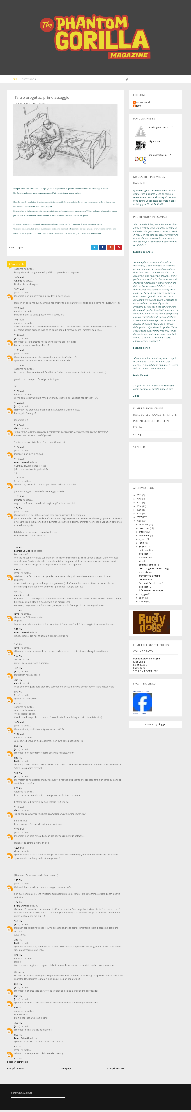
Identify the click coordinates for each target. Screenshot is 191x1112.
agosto (143, 540)
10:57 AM (19, 321)
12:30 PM (19, 830)
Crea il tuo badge (139, 715)
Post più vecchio (115, 1070)
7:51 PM (18, 681)
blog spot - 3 (145, 588)
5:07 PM (18, 612)
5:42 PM (18, 646)
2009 (139, 511)
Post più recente (15, 1070)
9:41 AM (18, 705)
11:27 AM (19, 426)
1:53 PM (18, 922)
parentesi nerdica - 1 (149, 566)
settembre (144, 537)
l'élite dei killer (145, 581)
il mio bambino (146, 552)
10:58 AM (19, 724)
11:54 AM (19, 479)
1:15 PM (18, 882)
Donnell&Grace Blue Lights (146, 660)
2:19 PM (18, 941)
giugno (143, 548)
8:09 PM (18, 1036)
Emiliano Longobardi (141, 693)
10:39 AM (19, 290)
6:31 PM (18, 997)
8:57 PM (18, 1048)
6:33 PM (18, 1009)
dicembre (144, 526)
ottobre (143, 533)
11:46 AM (19, 808)
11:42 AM (19, 460)
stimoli (142, 562)
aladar (17, 430)
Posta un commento (17, 1063)
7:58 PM (18, 1024)
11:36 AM (19, 448)
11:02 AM (19, 336)
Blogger (162, 726)
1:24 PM (18, 549)
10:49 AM (19, 309)
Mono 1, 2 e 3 (140, 666)
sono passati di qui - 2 (160, 156)
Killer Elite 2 (139, 663)
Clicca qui (138, 436)
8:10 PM (18, 759)
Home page (65, 1070)
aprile (142, 599)
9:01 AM (18, 1060)
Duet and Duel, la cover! (151, 584)
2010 (139, 508)
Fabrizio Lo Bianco (23, 552)
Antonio (18, 282)
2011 (139, 504)
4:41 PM (18, 593)
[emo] (17, 294)
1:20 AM (18, 774)
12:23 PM (19, 498)
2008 (139, 515)
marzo (142, 603)
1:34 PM (18, 904)
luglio (142, 544)
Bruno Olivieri (21, 464)
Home (12, 80)
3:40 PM (18, 956)
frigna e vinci (155, 142)
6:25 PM (18, 985)
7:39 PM (18, 669)
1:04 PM (18, 509)
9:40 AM (18, 693)
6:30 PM (18, 747)
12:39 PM (19, 849)
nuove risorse (145, 559)
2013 (139, 497)
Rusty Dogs (27, 80)
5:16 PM (18, 630)
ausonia (18, 501)
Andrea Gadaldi (144, 104)
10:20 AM (19, 279)
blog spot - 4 (145, 555)
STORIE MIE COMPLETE (145, 672)
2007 (139, 519)
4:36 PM (18, 571)
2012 (139, 500)
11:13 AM (19, 392)
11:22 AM (19, 404)
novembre (144, 530)
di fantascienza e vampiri (151, 592)
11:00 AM (19, 735)
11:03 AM (19, 367)
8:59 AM (18, 790)
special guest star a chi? (161, 129)
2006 (139, 522)
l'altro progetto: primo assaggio (154, 570)
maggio (143, 595)
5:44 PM (18, 657)
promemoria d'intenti (149, 577)
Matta (17, 762)
